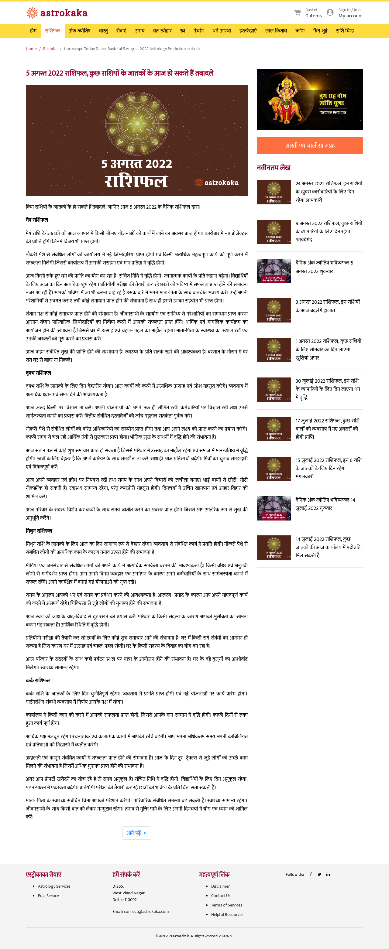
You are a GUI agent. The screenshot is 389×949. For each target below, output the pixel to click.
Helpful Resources (227, 914)
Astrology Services (54, 886)
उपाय (140, 31)
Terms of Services (226, 905)
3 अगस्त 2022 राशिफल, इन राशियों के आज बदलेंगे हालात (328, 306)
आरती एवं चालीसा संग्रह (310, 146)
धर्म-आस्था (221, 31)
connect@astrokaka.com (146, 911)
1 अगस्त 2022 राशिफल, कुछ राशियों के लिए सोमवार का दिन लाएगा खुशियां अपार (328, 349)
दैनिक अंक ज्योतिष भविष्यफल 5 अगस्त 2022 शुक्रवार (324, 267)
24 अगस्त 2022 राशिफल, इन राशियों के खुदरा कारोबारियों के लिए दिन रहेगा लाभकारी (329, 191)
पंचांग (199, 31)
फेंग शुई (320, 31)
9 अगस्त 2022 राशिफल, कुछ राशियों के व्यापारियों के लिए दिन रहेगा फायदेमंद (329, 231)
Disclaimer (220, 886)
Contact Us (221, 895)
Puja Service (48, 895)
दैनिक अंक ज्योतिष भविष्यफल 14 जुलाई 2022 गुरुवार (325, 504)
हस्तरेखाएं (248, 31)
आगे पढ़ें (136, 833)
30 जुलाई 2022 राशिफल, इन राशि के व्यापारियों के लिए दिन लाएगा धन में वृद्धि (328, 389)
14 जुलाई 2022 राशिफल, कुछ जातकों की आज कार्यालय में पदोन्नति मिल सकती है (328, 547)
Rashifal (50, 49)
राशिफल (52, 31)
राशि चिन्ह (345, 31)
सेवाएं (121, 31)
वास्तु (103, 31)
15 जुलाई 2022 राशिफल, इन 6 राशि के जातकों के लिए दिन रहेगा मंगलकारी (329, 468)
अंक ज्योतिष (80, 31)
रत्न (182, 31)
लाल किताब (276, 31)
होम (33, 31)
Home (31, 49)
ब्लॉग (300, 31)
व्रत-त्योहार (162, 31)
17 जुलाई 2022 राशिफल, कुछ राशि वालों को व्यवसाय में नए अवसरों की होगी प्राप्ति (328, 429)
